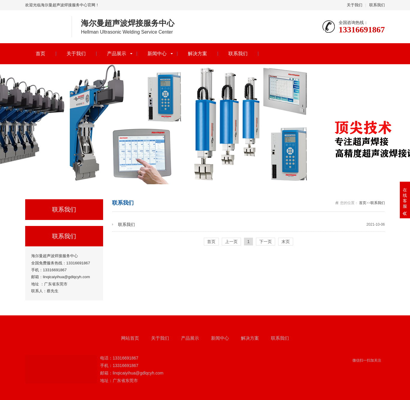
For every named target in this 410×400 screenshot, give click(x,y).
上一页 (231, 241)
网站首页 (130, 338)
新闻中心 (157, 53)
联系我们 (377, 5)
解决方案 (197, 53)
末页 (285, 241)
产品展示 (116, 53)
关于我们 (354, 5)
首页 (40, 53)
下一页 (265, 241)
